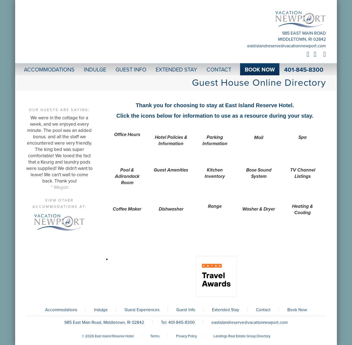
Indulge (101, 309)
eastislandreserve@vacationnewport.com (286, 46)
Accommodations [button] (49, 70)
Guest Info (185, 309)
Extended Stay (225, 309)
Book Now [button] (260, 70)
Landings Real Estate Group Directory (241, 336)
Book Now (297, 309)
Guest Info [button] (131, 70)
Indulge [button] (95, 70)
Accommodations (61, 309)
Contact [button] (219, 70)
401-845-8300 (303, 69)
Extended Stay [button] (176, 70)
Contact (263, 309)
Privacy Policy (186, 336)
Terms (155, 336)
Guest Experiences (142, 309)
